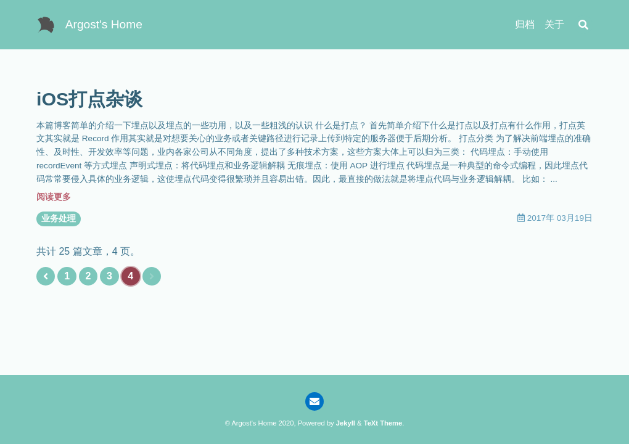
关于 (554, 24)
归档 (525, 24)
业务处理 (58, 218)
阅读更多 (53, 197)
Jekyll (345, 423)
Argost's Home (103, 24)
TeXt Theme (383, 423)
